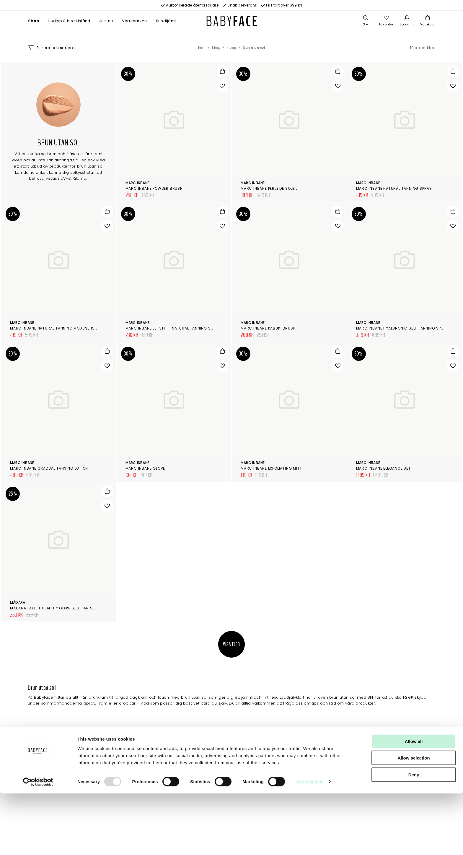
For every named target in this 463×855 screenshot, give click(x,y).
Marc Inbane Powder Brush (154, 188)
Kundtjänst (166, 21)
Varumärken (134, 21)
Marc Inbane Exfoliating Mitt (271, 468)
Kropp (231, 48)
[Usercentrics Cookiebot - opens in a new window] (38, 843)
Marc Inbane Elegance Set (383, 468)
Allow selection (413, 819)
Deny (413, 836)
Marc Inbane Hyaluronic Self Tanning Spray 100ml (408, 328)
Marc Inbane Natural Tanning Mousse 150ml (56, 328)
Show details (310, 843)
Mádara (17, 602)
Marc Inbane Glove (145, 468)
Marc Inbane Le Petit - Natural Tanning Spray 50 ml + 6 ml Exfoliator (197, 328)
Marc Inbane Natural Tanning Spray (394, 188)
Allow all (414, 802)
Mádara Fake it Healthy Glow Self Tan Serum (56, 608)
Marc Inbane (137, 182)
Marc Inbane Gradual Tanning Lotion (49, 468)
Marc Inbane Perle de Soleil (269, 188)
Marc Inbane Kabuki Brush (268, 328)
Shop (33, 21)
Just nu (106, 21)
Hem (202, 48)
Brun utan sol (253, 48)
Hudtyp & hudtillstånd (69, 21)
